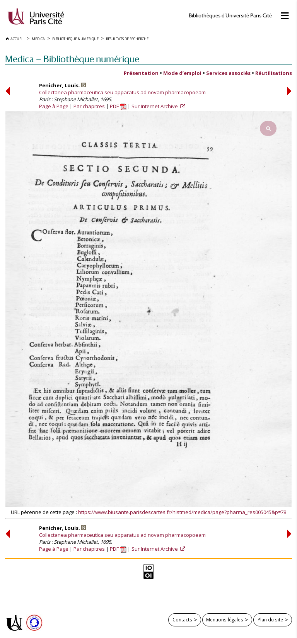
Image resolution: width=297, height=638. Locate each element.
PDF (118, 106)
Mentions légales (224, 619)
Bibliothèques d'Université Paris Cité (230, 16)
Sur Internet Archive (155, 106)
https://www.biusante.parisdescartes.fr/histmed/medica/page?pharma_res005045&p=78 (182, 512)
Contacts (182, 619)
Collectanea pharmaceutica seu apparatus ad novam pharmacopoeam (122, 92)
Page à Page (53, 106)
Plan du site (270, 619)
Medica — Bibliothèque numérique (72, 59)
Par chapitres (89, 106)
